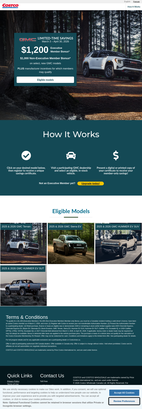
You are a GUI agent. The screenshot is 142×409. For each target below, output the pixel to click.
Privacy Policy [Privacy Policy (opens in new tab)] (13, 381)
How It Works (133, 6)
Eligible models (45, 79)
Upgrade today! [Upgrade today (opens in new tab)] (91, 183)
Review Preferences (124, 402)
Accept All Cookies (124, 393)
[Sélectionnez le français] (136, 1)
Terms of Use (13, 384)
